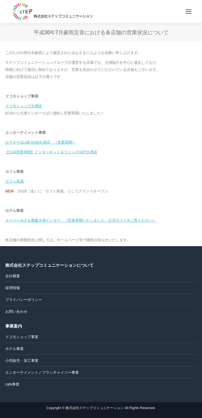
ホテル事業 (14, 349)
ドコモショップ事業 (21, 337)
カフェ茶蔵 (14, 181)
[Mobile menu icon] (188, 11)
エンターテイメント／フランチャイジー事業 (42, 372)
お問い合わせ (16, 311)
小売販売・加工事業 (21, 360)
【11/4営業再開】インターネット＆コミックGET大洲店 (51, 152)
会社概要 (12, 276)
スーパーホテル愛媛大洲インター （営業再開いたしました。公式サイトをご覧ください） (80, 220)
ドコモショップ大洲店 (23, 106)
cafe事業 (12, 384)
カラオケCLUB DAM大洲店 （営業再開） (40, 142)
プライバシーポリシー (23, 300)
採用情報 (12, 288)
